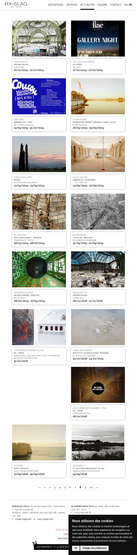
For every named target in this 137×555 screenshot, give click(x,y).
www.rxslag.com (45, 519)
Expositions (55, 4)
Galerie (102, 4)
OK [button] (75, 548)
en (126, 4)
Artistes (71, 4)
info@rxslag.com (23, 519)
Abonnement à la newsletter (55, 547)
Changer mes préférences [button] (94, 548)
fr (130, 4)
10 (91, 487)
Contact (116, 4)
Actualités (87, 4)
